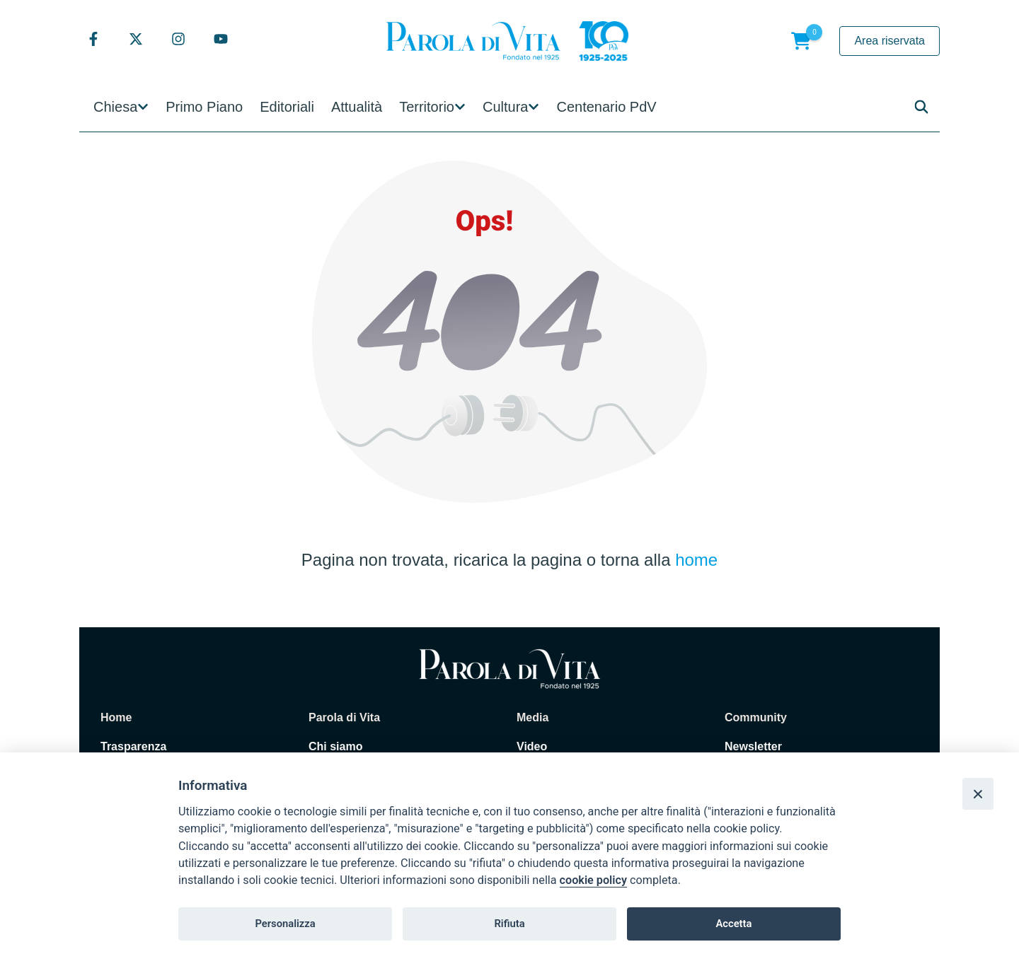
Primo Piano (204, 107)
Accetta (733, 923)
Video (532, 746)
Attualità (356, 107)
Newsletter (753, 746)
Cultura (505, 107)
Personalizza (285, 923)
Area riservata (889, 41)
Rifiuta (509, 923)
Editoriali (287, 107)
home (696, 559)
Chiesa (115, 107)
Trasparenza (133, 746)
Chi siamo (335, 746)
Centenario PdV (606, 107)
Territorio (426, 107)
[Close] (978, 793)
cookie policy (593, 880)
